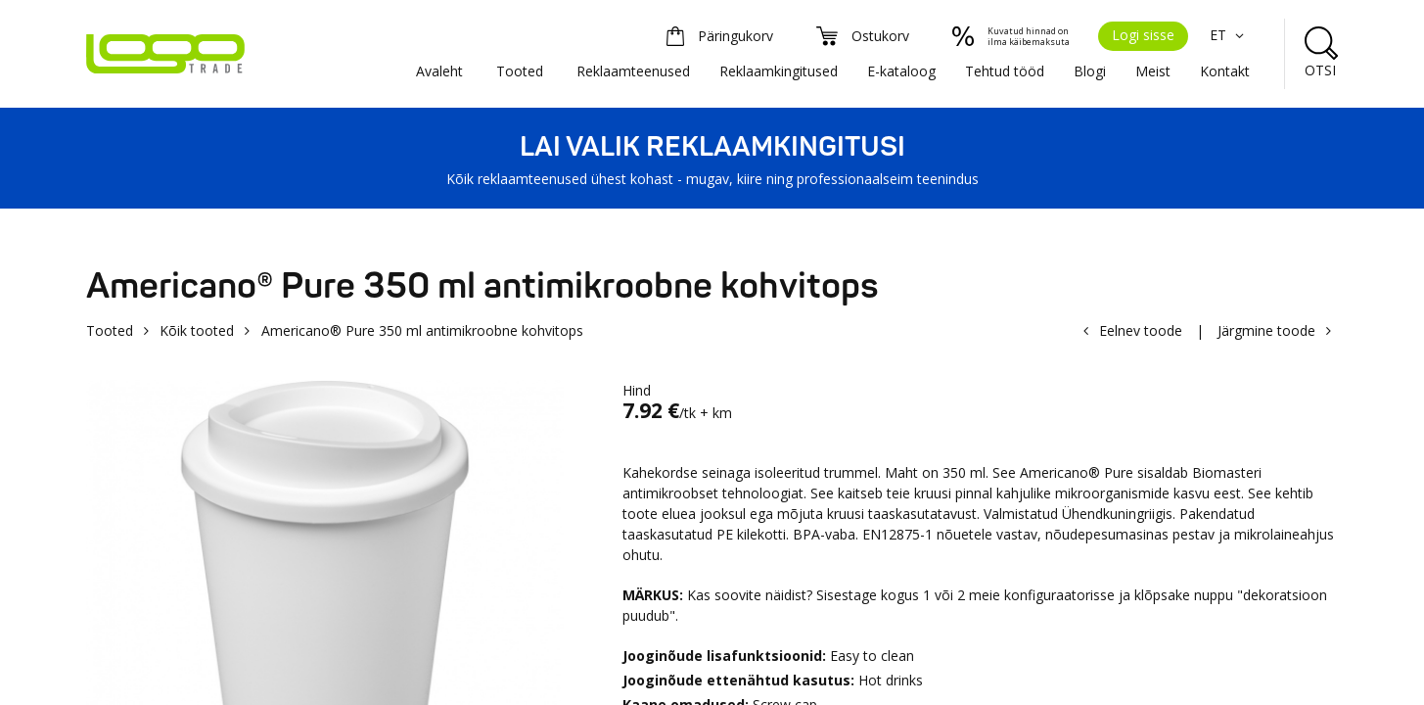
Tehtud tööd (1004, 71)
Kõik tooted (197, 330)
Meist (1153, 71)
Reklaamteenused (633, 71)
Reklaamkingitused (778, 71)
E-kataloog (901, 71)
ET (1230, 34)
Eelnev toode (1140, 330)
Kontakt (1225, 71)
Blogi (1090, 71)
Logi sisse (1143, 34)
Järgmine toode (1266, 330)
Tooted (519, 71)
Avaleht (439, 71)
